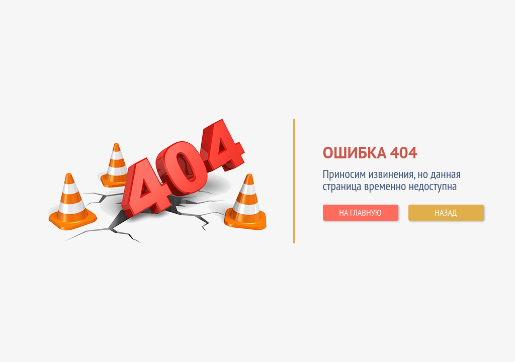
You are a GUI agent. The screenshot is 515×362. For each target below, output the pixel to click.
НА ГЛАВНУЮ (360, 212)
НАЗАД (446, 212)
